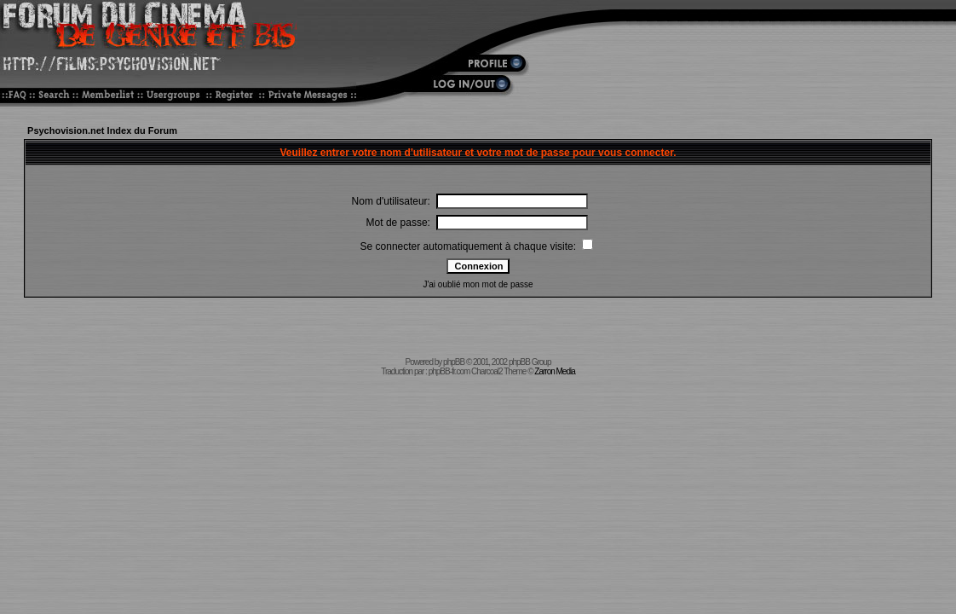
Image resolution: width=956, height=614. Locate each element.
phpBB (453, 362)
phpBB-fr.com (449, 371)
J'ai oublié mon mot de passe (478, 284)
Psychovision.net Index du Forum (102, 130)
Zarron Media (554, 371)
